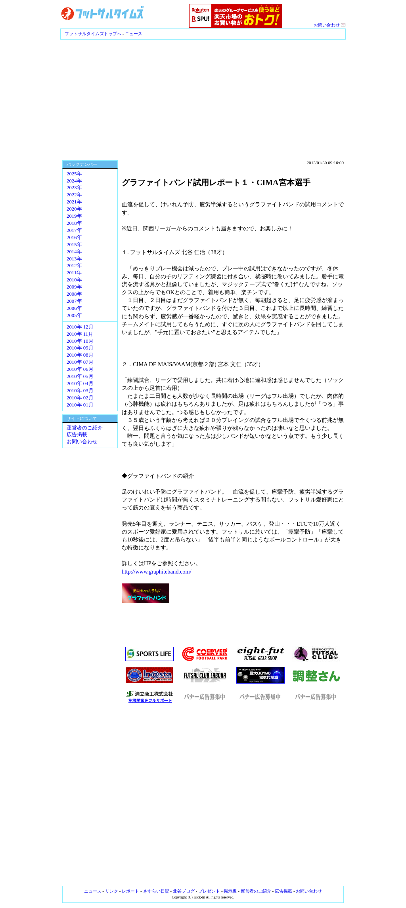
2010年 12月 (80, 327)
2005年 (74, 315)
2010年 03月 (80, 390)
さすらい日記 (156, 891)
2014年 (74, 252)
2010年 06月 (80, 369)
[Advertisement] (203, 99)
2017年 (74, 230)
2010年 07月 (80, 362)
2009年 (74, 287)
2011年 (74, 272)
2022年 (74, 195)
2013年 (74, 259)
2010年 (74, 280)
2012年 (74, 265)
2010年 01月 (80, 405)
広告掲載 (77, 434)
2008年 (74, 294)
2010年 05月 (80, 376)
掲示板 (230, 891)
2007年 (74, 301)
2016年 (74, 237)
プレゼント (209, 891)
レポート (130, 891)
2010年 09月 (80, 348)
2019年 (74, 216)
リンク (111, 891)
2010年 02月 (80, 398)
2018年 (74, 223)
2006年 (74, 308)
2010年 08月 (80, 355)
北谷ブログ (184, 891)
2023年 (74, 187)
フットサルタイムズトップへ (93, 33)
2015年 (74, 244)
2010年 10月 (80, 341)
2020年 (74, 209)
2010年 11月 (80, 334)
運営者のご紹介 (85, 428)
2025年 (74, 174)
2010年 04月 (80, 383)
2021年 (74, 202)
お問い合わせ (330, 25)
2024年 (74, 181)
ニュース (133, 33)
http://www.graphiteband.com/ (157, 571)
